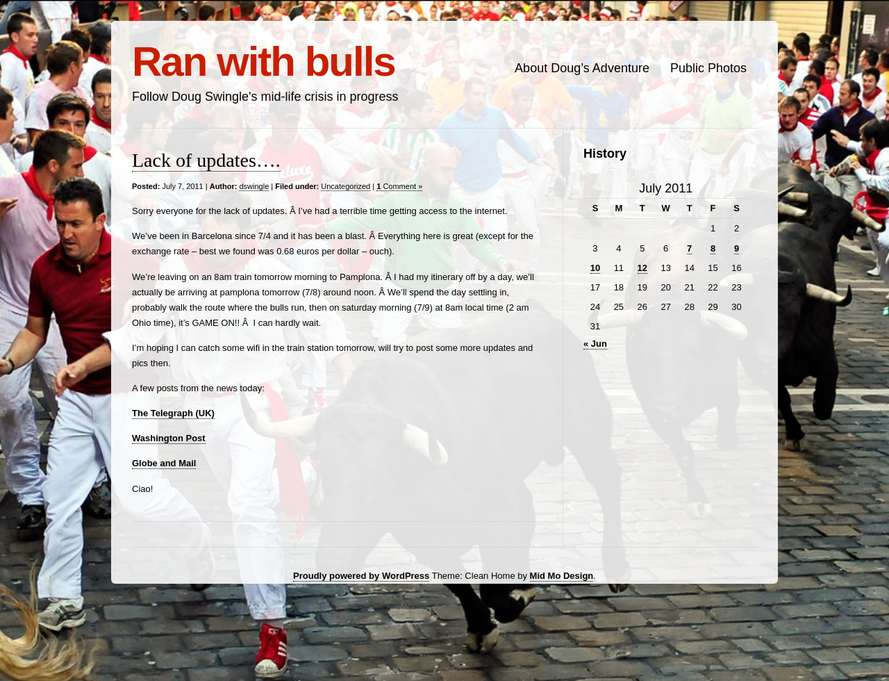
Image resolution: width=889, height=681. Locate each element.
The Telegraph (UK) (173, 413)
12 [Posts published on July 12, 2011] (642, 268)
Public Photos (708, 68)
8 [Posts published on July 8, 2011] (713, 248)
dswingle (254, 186)
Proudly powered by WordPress (361, 576)
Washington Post (169, 438)
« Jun (595, 343)
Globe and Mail (164, 463)
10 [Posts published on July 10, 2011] (595, 268)
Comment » (399, 186)
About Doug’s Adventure (582, 68)
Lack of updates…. (206, 160)
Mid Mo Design (562, 576)
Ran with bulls (263, 61)
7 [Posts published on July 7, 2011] (689, 248)
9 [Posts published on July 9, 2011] (736, 248)
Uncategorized (345, 186)
